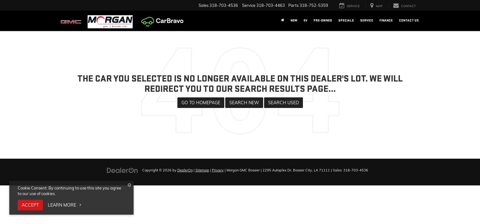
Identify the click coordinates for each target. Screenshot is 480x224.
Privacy (218, 170)
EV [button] (305, 20)
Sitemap (202, 170)
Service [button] (366, 20)
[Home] (282, 20)
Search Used (283, 102)
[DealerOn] (122, 169)
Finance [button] (386, 20)
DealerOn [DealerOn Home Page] (185, 170)
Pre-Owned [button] (322, 20)
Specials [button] (346, 20)
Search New (244, 102)
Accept (30, 205)
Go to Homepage (200, 102)
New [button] (293, 20)
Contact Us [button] (409, 20)
